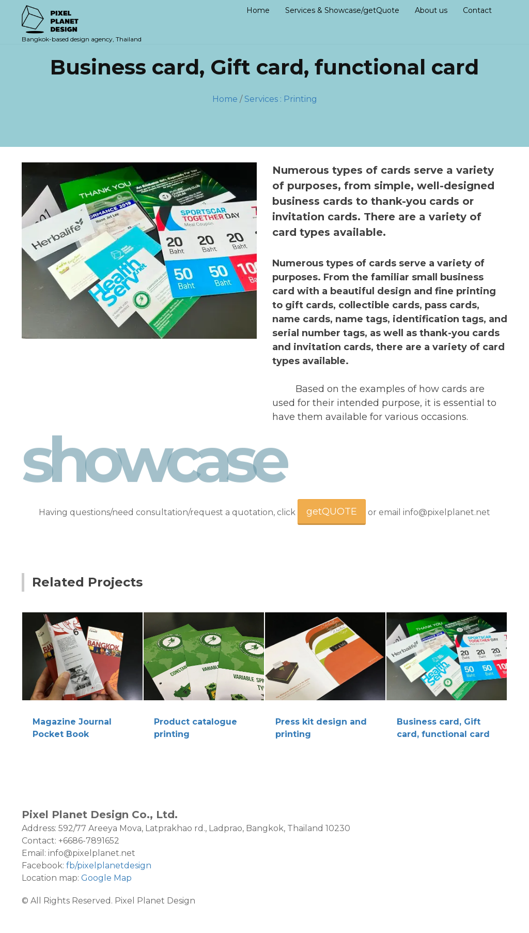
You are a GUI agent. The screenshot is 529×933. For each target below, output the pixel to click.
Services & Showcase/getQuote (342, 10)
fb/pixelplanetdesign (108, 865)
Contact (477, 10)
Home (258, 10)
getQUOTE (331, 511)
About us (431, 10)
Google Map (106, 878)
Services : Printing (280, 99)
